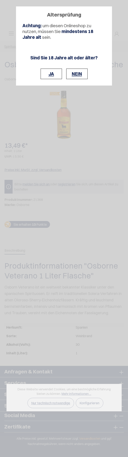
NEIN (77, 74)
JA (51, 74)
